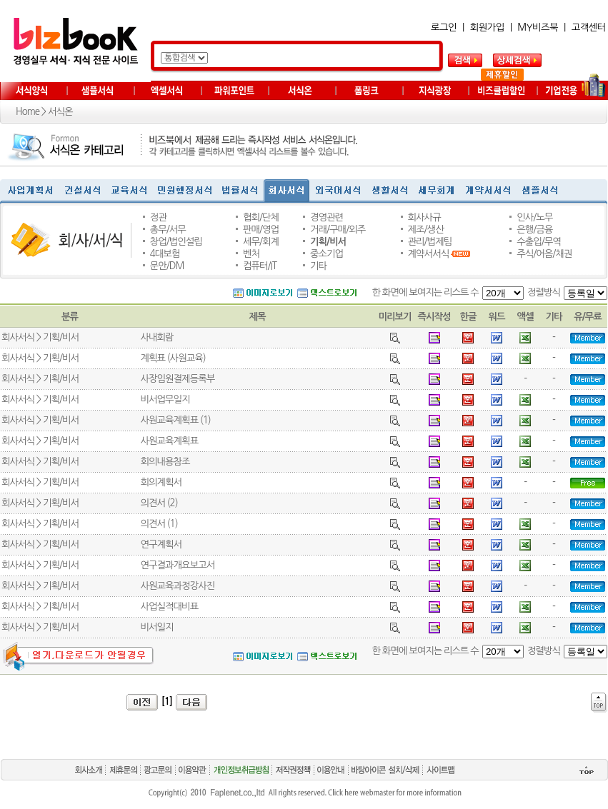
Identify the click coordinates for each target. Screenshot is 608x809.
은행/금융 (534, 229)
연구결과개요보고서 (177, 565)
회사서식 (17, 337)
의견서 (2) (158, 503)
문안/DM (167, 266)
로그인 (444, 27)
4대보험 (165, 253)
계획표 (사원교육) (172, 358)
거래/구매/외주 (337, 229)
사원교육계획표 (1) (175, 420)
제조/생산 (426, 229)
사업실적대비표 (169, 606)
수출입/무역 (539, 241)
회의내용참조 (164, 461)
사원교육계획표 (169, 441)
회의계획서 (160, 482)
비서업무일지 (164, 399)
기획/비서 (328, 241)
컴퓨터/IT (259, 266)
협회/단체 (261, 217)
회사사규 (424, 217)
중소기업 (326, 253)
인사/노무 (534, 217)
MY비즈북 (537, 27)
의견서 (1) (158, 523)
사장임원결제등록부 (177, 378)
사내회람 (156, 337)
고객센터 (589, 27)
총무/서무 (168, 229)
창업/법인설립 (176, 241)
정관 (158, 217)
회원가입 (487, 27)
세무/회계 (261, 241)
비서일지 (156, 627)
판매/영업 (261, 229)
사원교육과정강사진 (177, 586)
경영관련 (326, 217)
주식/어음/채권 (544, 253)
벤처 (251, 253)
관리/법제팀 (430, 241)
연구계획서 (160, 544)
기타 (318, 266)
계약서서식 (428, 253)
